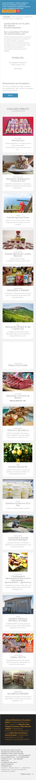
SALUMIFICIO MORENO (18, 694)
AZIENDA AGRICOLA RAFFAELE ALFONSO (18, 620)
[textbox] (18, 222)
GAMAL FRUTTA (18, 657)
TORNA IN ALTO (27, 774)
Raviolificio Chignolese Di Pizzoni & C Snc (18, 180)
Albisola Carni (18, 141)
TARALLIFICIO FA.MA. (18, 365)
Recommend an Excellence (16, 83)
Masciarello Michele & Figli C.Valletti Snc (18, 328)
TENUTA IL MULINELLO (18, 430)
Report (10, 95)
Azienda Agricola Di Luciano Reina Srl (18, 255)
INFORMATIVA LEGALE (8, 771)
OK (18, 11)
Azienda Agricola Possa (18, 218)
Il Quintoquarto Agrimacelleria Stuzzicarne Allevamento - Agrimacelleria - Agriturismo (18, 579)
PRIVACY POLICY (14, 768)
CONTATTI (4, 768)
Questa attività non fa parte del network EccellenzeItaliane (17, 26)
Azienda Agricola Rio (18, 467)
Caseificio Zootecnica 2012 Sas (18, 504)
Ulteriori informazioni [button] (8, 11)
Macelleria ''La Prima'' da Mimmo (18, 397)
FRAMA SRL (18, 58)
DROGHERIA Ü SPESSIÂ (18, 290)
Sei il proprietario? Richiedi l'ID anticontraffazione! (16, 33)
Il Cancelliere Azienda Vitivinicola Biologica (18, 539)
